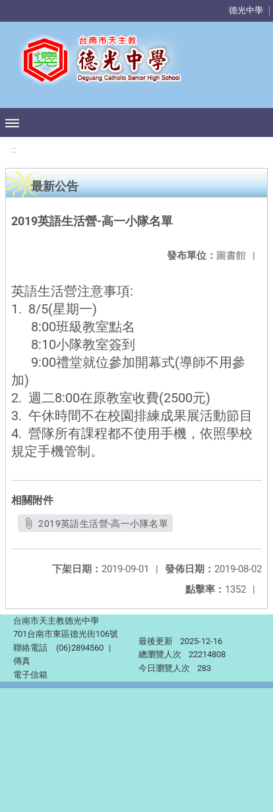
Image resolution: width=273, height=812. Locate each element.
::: (13, 150)
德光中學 (246, 10)
